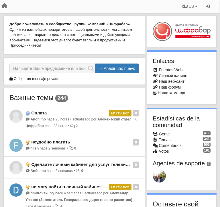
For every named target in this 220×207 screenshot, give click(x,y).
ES (189, 6)
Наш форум (169, 87)
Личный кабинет (174, 75)
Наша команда (171, 93)
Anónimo (38, 119)
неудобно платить (50, 141)
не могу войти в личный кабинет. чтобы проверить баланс (94, 186)
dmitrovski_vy (42, 193)
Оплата (39, 112)
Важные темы (31, 97)
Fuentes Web (170, 70)
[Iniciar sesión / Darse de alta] (208, 6)
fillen (34, 148)
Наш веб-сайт (171, 81)
